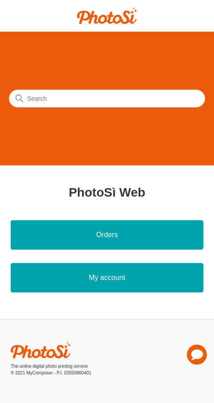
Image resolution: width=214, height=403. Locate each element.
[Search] (107, 98)
